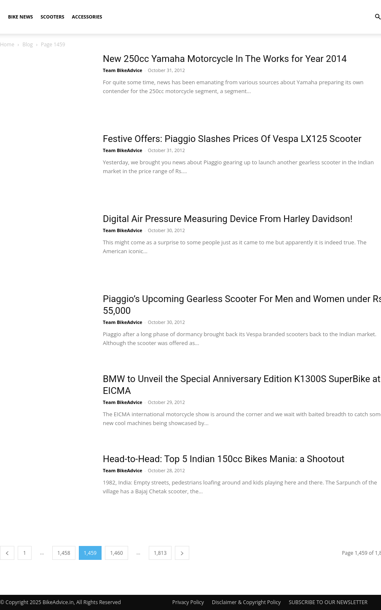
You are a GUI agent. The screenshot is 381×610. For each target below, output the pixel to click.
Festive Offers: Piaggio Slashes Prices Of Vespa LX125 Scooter (232, 139)
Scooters (52, 16)
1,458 (63, 552)
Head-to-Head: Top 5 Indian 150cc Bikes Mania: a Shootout (223, 459)
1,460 (116, 552)
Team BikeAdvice (122, 70)
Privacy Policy (188, 602)
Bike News (20, 16)
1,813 (160, 552)
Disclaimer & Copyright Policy (246, 602)
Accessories (87, 16)
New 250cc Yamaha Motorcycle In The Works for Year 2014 (225, 59)
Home (7, 44)
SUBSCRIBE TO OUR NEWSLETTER (328, 602)
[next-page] (182, 553)
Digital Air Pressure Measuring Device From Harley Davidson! (227, 219)
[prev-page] (7, 553)
